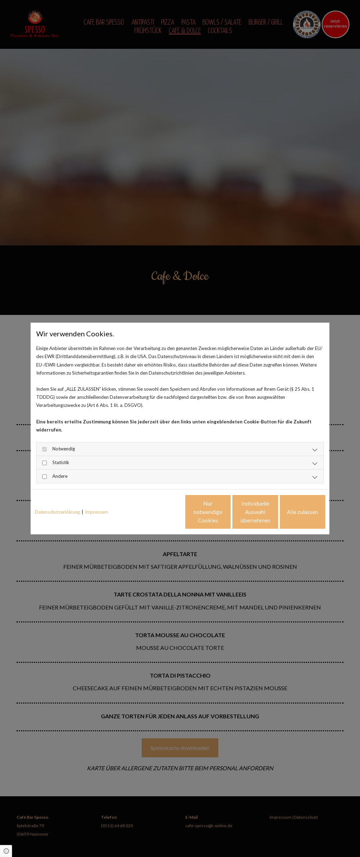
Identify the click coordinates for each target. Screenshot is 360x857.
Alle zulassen (292, 511)
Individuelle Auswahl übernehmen (226, 511)
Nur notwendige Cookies (159, 511)
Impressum (96, 512)
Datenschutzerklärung (57, 512)
